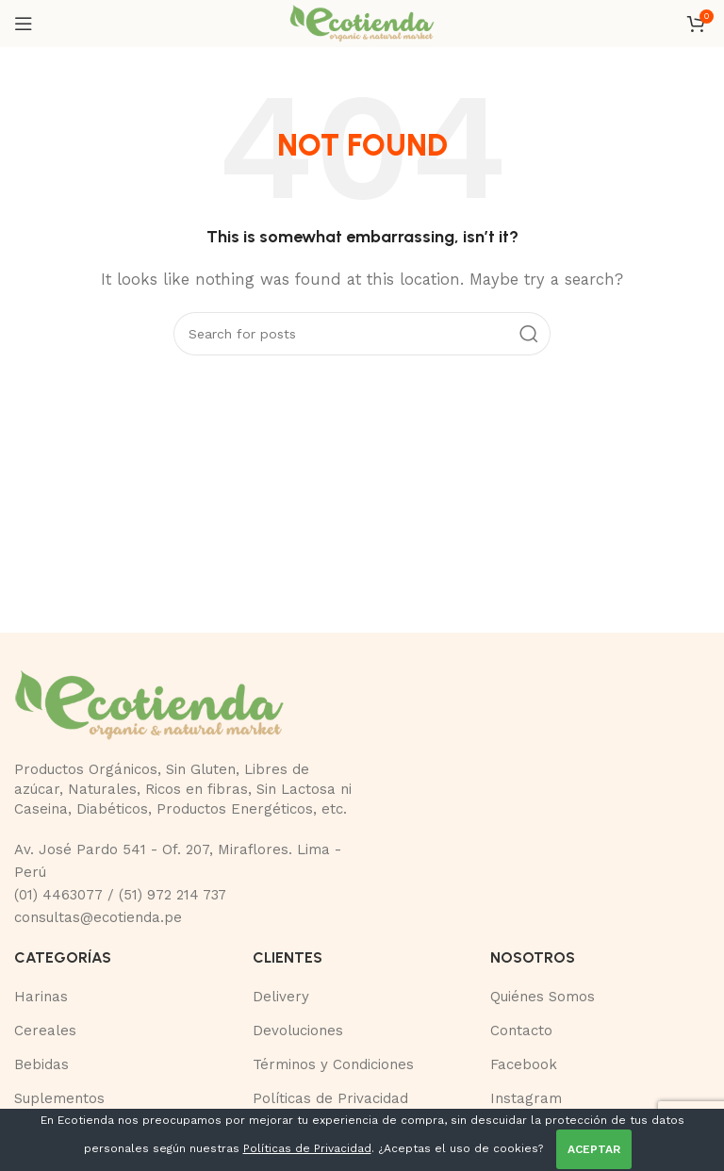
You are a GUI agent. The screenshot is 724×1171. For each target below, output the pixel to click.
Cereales (45, 1030)
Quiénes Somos (542, 996)
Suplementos (59, 1098)
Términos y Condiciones (333, 1064)
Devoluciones (298, 1030)
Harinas (41, 996)
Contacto (521, 1030)
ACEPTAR (594, 1149)
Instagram (526, 1098)
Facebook (523, 1064)
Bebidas (41, 1064)
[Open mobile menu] (23, 23)
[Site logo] (361, 22)
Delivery (281, 996)
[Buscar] (362, 333)
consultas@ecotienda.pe (98, 917)
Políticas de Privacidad (330, 1098)
